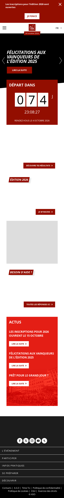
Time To (26, 487)
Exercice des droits (47, 491)
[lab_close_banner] (60, 4)
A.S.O (16, 487)
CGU (33, 491)
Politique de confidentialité (46, 487)
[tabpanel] (32, 60)
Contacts (6, 487)
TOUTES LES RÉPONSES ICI (38, 304)
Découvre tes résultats (38, 165)
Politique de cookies (18, 491)
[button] (56, 28)
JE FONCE (32, 16)
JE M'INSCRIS (44, 212)
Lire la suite (18, 344)
